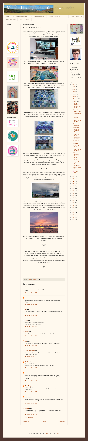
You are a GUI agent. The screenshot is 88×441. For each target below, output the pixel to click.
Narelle (26, 361)
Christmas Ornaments (54, 16)
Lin (26, 341)
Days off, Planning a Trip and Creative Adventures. (76, 162)
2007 (73, 219)
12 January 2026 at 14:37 (31, 368)
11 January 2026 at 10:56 (31, 293)
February (75, 98)
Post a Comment (29, 417)
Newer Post (26, 421)
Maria (26, 320)
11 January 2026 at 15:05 (31, 315)
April (74, 94)
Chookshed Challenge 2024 (19, 16)
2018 (73, 193)
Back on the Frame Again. (77, 110)
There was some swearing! (77, 124)
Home (7, 16)
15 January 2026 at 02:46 (31, 392)
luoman (46, 433)
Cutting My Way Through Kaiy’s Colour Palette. (77, 119)
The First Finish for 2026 (77, 168)
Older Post (62, 421)
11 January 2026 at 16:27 (31, 336)
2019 (73, 190)
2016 (73, 198)
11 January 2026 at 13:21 (31, 304)
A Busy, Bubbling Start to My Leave (76, 155)
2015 (73, 200)
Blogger (57, 433)
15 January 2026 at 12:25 (31, 403)
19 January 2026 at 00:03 (31, 414)
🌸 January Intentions (76, 172)
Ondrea (27, 373)
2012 (73, 207)
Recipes (65, 16)
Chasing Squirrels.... (24, 19)
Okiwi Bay (75, 143)
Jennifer (27, 331)
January (75, 101)
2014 (73, 202)
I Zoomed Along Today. (77, 114)
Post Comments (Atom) (35, 424)
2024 (73, 178)
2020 (73, 188)
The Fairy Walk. (77, 140)
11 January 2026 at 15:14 (31, 326)
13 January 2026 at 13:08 (31, 380)
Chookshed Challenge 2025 (37, 16)
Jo (25, 309)
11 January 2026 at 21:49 (31, 345)
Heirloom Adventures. (76, 16)
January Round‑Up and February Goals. (77, 105)
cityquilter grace (29, 386)
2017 (73, 195)
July (74, 87)
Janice (26, 397)
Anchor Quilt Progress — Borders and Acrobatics (76, 136)
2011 (73, 210)
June (74, 89)
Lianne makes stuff (30, 350)
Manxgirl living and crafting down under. (41, 7)
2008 (73, 217)
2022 (73, 183)
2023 (73, 181)
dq (25, 298)
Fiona (26, 287)
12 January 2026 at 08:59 (31, 356)
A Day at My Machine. (76, 146)
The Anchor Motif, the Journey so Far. (76, 130)
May (74, 91)
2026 (73, 84)
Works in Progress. (11, 19)
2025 (73, 176)
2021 (73, 186)
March (75, 96)
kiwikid (27, 408)
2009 (73, 214)
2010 (73, 212)
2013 (73, 205)
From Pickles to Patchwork (77, 150)
